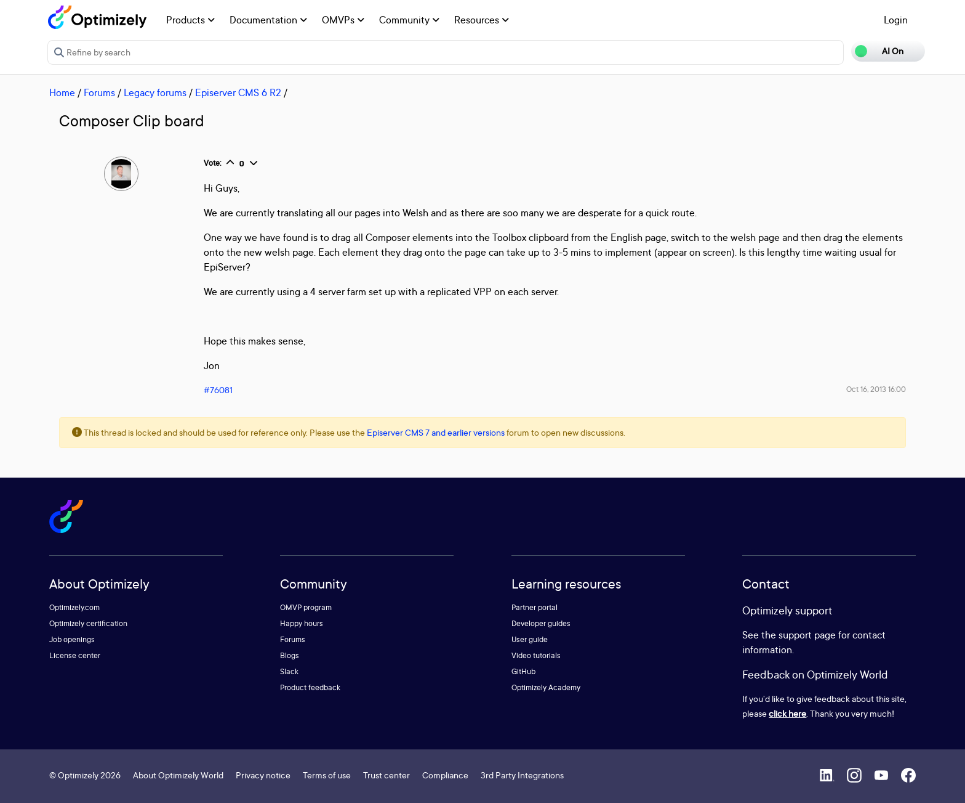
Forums (99, 92)
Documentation (268, 19)
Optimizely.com (74, 607)
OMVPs (343, 19)
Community (409, 19)
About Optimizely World (178, 775)
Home (62, 92)
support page (807, 635)
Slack (289, 671)
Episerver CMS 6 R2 (238, 92)
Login (896, 19)
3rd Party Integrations (522, 775)
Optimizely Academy (545, 687)
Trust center (386, 775)
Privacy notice (263, 775)
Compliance (445, 775)
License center (74, 655)
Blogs (289, 655)
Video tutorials (536, 655)
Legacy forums (155, 92)
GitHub (523, 671)
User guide (529, 639)
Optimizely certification (88, 623)
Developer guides (541, 623)
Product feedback (310, 687)
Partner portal (534, 607)
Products (190, 19)
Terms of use (327, 775)
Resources (481, 19)
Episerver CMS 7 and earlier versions (436, 432)
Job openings (72, 639)
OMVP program (306, 607)
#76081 (218, 390)
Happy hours (301, 623)
